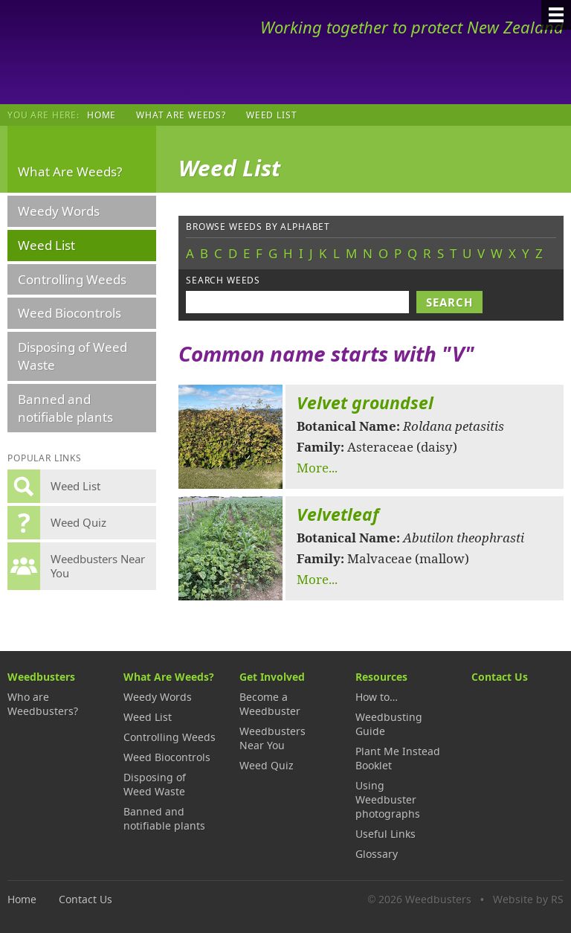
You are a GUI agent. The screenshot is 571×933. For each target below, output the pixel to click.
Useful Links (385, 834)
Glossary (376, 854)
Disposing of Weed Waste (72, 356)
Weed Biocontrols (69, 312)
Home (101, 115)
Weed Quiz (266, 765)
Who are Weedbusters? (42, 704)
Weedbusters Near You (272, 738)
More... (317, 467)
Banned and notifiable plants (65, 408)
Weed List (46, 245)
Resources (381, 677)
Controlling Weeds (72, 279)
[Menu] (556, 15)
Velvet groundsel (365, 402)
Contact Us (499, 677)
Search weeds (223, 280)
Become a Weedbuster (269, 704)
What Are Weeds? (181, 115)
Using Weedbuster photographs (387, 799)
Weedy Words (59, 210)
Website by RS (528, 899)
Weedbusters (117, 52)
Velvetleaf (338, 514)
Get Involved (272, 677)
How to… (376, 697)
